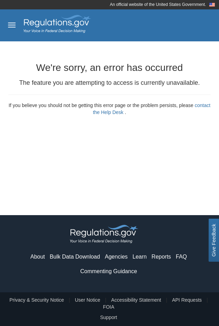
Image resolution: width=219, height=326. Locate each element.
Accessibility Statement (136, 300)
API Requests (187, 300)
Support (108, 317)
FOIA (109, 307)
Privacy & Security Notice (36, 300)
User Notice (87, 300)
